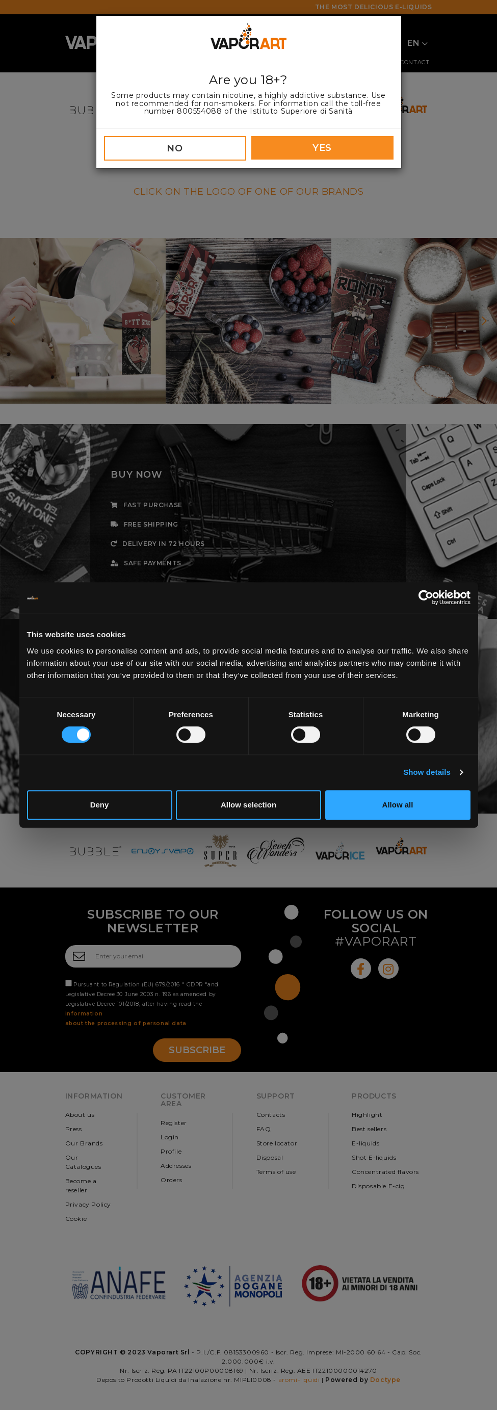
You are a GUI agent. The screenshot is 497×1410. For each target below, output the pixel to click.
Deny (99, 804)
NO (174, 148)
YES (322, 147)
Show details (427, 772)
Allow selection (248, 804)
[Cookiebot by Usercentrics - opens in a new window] (425, 597)
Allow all (397, 804)
